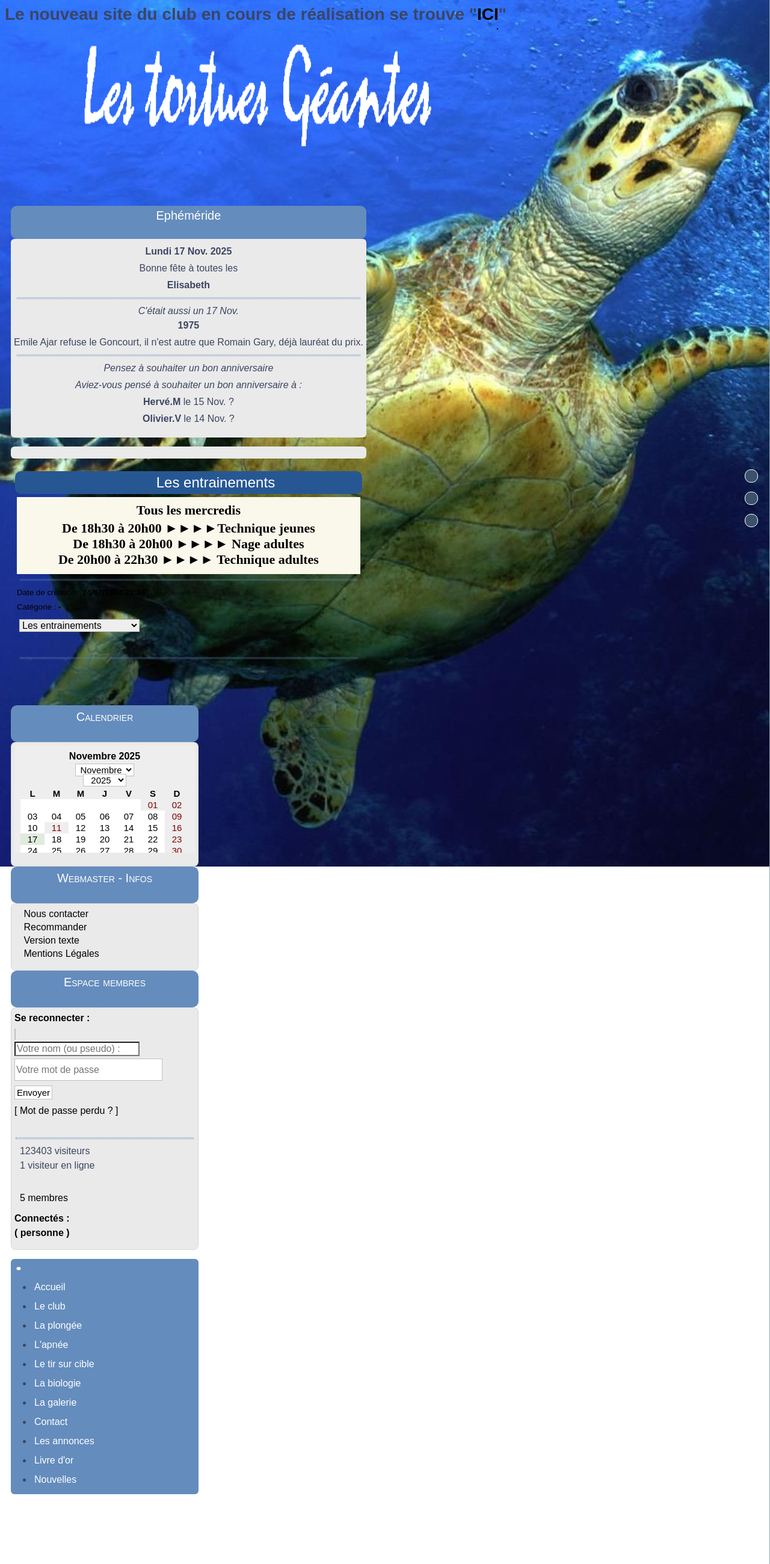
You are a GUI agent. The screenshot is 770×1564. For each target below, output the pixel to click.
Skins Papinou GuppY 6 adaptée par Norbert (343, 1551)
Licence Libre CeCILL (470, 1551)
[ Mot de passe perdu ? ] (66, 1110)
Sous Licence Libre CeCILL (451, 1537)
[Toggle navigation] (18, 1268)
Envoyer (33, 1092)
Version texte (50, 940)
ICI (488, 14)
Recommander (54, 927)
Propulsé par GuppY (303, 1537)
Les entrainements (215, 482)
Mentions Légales (60, 953)
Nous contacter (54, 914)
